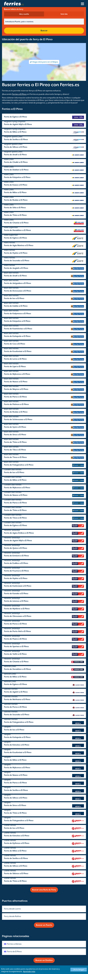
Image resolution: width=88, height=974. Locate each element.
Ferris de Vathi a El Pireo (15, 654)
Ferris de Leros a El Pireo (15, 359)
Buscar (44, 30)
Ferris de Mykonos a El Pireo (17, 374)
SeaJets (7, 727)
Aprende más (29, 971)
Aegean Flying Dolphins (14, 121)
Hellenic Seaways (12, 530)
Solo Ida (64, 14)
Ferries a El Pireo (19, 94)
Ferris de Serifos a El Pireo (16, 139)
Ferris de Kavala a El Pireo (16, 593)
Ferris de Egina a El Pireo (15, 117)
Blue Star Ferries (11, 273)
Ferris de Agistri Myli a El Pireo (18, 124)
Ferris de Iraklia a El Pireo (16, 306)
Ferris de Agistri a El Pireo (16, 692)
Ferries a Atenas (14, 944)
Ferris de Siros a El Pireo (15, 434)
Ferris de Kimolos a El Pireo (16, 745)
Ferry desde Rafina (12, 916)
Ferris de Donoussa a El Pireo (17, 291)
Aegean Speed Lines (13, 137)
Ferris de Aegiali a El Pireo (16, 268)
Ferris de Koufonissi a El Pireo (17, 351)
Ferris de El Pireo (14, 951)
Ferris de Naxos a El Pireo (15, 381)
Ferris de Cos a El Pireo (14, 344)
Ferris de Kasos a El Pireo (15, 185)
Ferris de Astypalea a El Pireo (17, 283)
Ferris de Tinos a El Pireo (15, 457)
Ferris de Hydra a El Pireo (15, 253)
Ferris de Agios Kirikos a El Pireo (19, 533)
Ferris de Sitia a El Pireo (15, 207)
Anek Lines (9, 159)
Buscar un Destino (44, 960)
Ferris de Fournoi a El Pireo (16, 571)
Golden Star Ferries (12, 470)
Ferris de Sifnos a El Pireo (15, 147)
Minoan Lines (10, 666)
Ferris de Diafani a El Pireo (16, 170)
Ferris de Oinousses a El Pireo (17, 616)
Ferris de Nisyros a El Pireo (16, 389)
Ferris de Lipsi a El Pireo (15, 366)
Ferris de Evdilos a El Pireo (16, 563)
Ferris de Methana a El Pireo (17, 699)
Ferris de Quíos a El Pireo (15, 548)
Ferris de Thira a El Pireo (15, 215)
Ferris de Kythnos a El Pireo (16, 843)
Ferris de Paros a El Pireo (15, 397)
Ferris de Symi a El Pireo (15, 427)
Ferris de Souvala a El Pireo (16, 260)
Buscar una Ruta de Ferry (44, 890)
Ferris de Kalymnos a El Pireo (17, 313)
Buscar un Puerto (44, 925)
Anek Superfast (11, 227)
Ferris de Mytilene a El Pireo (17, 609)
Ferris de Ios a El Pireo (14, 298)
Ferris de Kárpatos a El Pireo (17, 177)
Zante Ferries (10, 825)
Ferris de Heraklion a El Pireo (17, 230)
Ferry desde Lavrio (12, 909)
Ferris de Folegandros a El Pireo (18, 465)
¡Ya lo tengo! (78, 969)
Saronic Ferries (10, 689)
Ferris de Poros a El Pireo (15, 624)
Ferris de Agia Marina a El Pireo (18, 245)
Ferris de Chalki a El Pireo (16, 162)
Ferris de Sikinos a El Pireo (16, 873)
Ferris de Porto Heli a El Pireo (17, 631)
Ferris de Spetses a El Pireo (16, 646)
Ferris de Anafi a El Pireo (15, 154)
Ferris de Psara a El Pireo (15, 639)
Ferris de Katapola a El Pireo (17, 336)
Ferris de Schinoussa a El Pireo (18, 419)
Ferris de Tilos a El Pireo (15, 450)
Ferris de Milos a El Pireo (15, 132)
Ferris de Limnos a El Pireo (16, 601)
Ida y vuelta (24, 14)
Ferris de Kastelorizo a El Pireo (18, 329)
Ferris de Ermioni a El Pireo (16, 556)
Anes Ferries (9, 243)
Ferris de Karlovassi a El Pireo (17, 586)
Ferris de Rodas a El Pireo (16, 200)
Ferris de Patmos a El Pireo (16, 404)
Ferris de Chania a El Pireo (16, 223)
